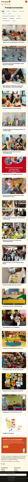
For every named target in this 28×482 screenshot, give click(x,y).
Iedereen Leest (16, 456)
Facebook (2, 464)
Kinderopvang (4, 18)
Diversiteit (9, 13)
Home (2, 4)
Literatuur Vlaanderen (13, 458)
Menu (26, 1)
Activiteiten (8, 11)
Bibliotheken (14, 11)
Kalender (3, 469)
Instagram (4, 464)
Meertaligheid (11, 18)
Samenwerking (18, 18)
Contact (15, 469)
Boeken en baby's (17, 467)
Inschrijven (5, 446)
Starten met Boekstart (6, 20)
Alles (3, 11)
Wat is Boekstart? (4, 467)
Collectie (3, 13)
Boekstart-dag (21, 11)
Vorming (13, 20)
